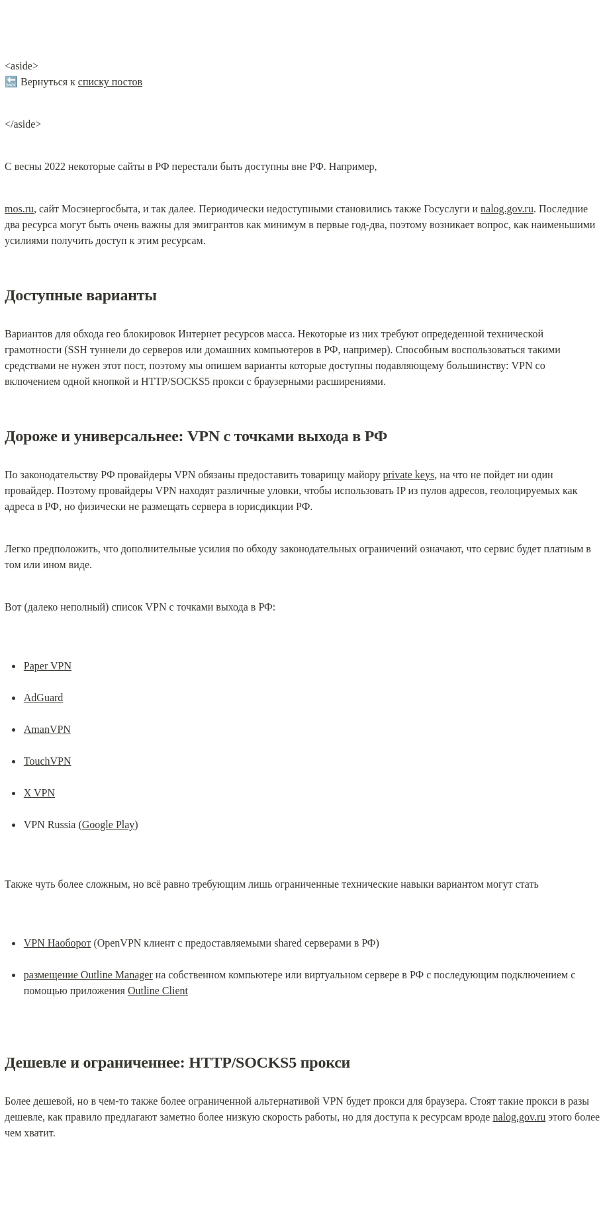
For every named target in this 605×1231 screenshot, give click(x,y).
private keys (408, 474)
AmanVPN (47, 729)
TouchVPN (47, 761)
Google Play (108, 824)
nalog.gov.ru (507, 208)
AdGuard (44, 697)
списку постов (110, 81)
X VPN (39, 792)
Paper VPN (47, 665)
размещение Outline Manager (88, 974)
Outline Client (158, 990)
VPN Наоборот (57, 943)
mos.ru (19, 208)
